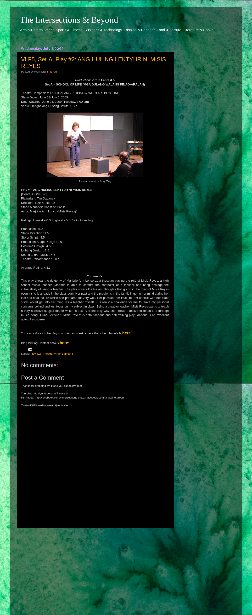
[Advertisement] (95, 566)
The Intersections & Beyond (69, 20)
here (126, 333)
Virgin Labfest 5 (63, 353)
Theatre (47, 353)
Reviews (36, 353)
